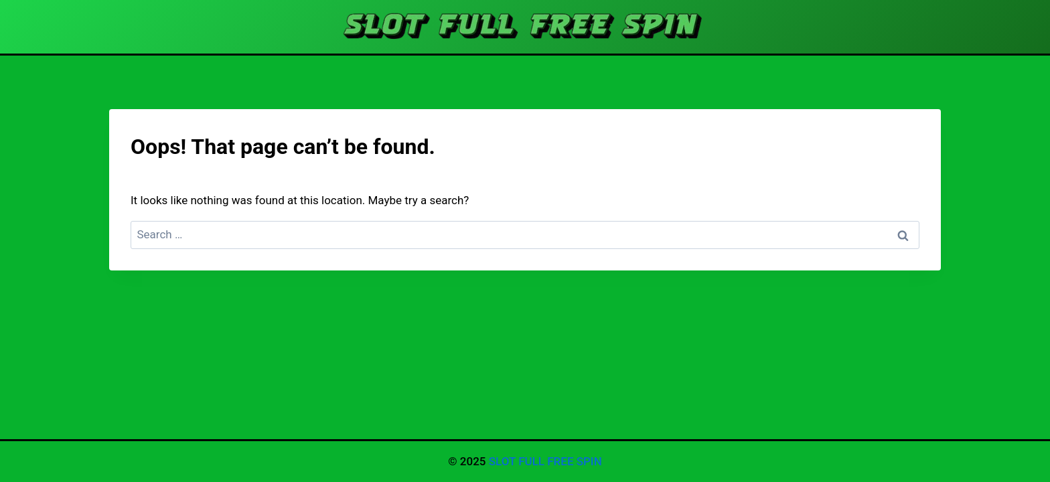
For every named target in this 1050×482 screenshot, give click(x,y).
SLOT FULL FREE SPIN (545, 461)
